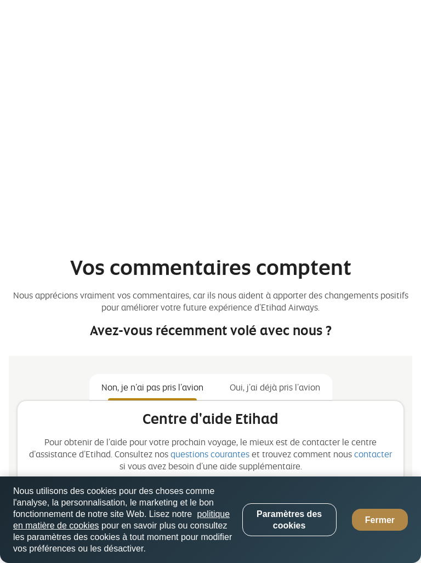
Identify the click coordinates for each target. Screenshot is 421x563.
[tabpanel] (210, 460)
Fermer (380, 520)
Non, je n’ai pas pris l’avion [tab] (152, 387)
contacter (373, 454)
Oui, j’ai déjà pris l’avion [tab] (275, 387)
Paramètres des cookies (289, 519)
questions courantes (209, 454)
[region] (210, 519)
